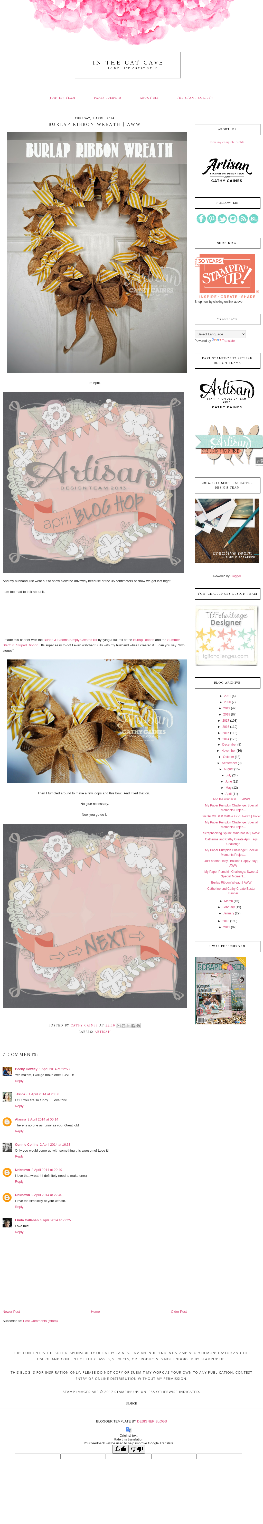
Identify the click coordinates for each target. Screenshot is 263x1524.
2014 (225, 739)
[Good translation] (120, 1449)
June (228, 781)
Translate (223, 341)
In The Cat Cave (128, 63)
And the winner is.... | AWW (231, 799)
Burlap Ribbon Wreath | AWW (231, 882)
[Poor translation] (137, 1449)
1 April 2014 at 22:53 (54, 1069)
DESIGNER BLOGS (152, 1421)
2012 (226, 927)
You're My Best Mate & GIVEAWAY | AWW (231, 816)
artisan (103, 1032)
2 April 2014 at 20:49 (47, 1170)
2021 (227, 696)
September (229, 763)
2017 (225, 720)
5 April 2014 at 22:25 (55, 1220)
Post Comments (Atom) (40, 1321)
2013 (225, 921)
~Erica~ (21, 1094)
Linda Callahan (27, 1220)
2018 (226, 714)
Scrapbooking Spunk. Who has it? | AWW (231, 833)
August (228, 769)
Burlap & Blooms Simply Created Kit (70, 640)
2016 (225, 727)
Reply (19, 1081)
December (229, 744)
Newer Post (11, 1312)
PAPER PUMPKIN (107, 97)
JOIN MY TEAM (63, 97)
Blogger (235, 576)
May (229, 787)
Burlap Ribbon (143, 640)
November (228, 750)
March (228, 901)
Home (95, 1312)
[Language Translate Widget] (220, 334)
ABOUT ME (149, 97)
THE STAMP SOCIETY (195, 97)
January (228, 913)
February (228, 907)
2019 (226, 708)
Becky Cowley (26, 1069)
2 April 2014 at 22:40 (47, 1195)
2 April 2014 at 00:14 (43, 1119)
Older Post (179, 1312)
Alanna (20, 1119)
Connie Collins (26, 1144)
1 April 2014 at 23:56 (44, 1094)
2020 (227, 702)
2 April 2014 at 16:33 (55, 1144)
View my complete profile (227, 142)
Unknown (22, 1170)
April (229, 794)
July (228, 775)
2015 (225, 733)
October (228, 757)
